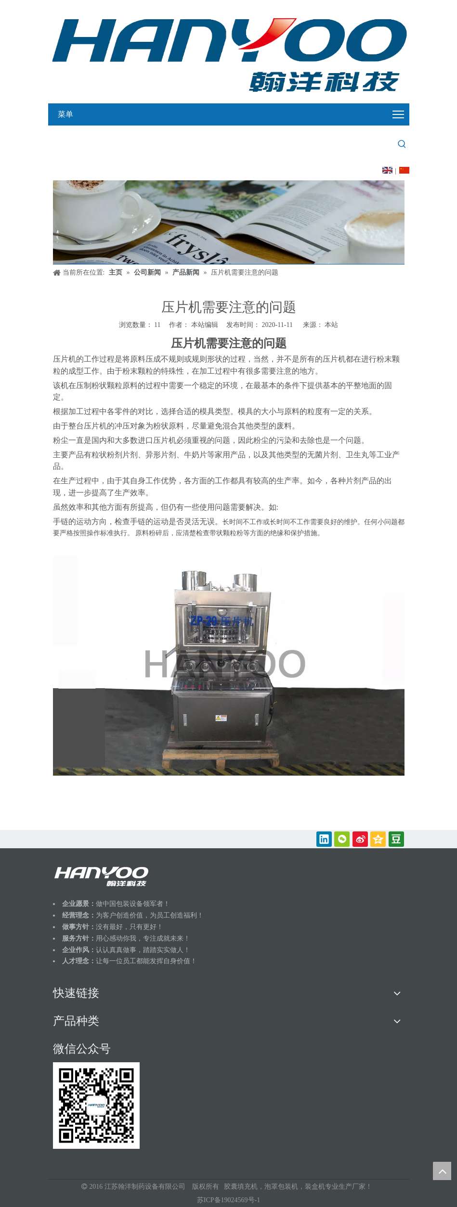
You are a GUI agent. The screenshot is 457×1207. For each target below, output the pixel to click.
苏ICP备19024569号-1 (228, 1200)
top (442, 1171)
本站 (331, 324)
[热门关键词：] (402, 144)
